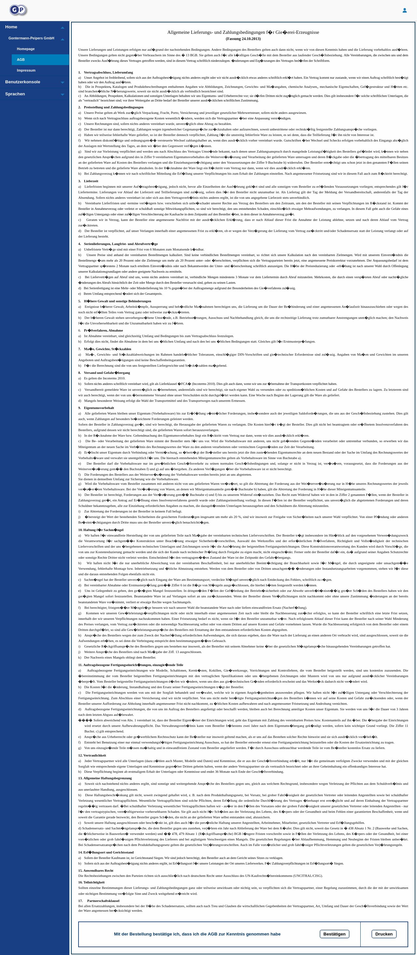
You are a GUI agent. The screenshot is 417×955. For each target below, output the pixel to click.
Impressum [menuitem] (26, 70)
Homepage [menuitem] (26, 49)
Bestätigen (335, 934)
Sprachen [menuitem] (15, 93)
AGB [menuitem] (21, 59)
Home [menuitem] (11, 26)
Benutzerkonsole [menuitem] (22, 81)
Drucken (384, 934)
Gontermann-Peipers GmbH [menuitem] (31, 38)
